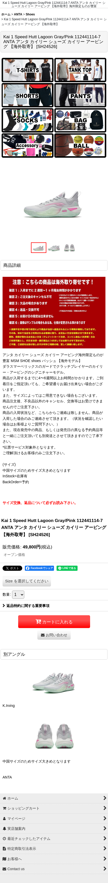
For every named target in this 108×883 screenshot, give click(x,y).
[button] (38, 247)
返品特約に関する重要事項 (26, 606)
